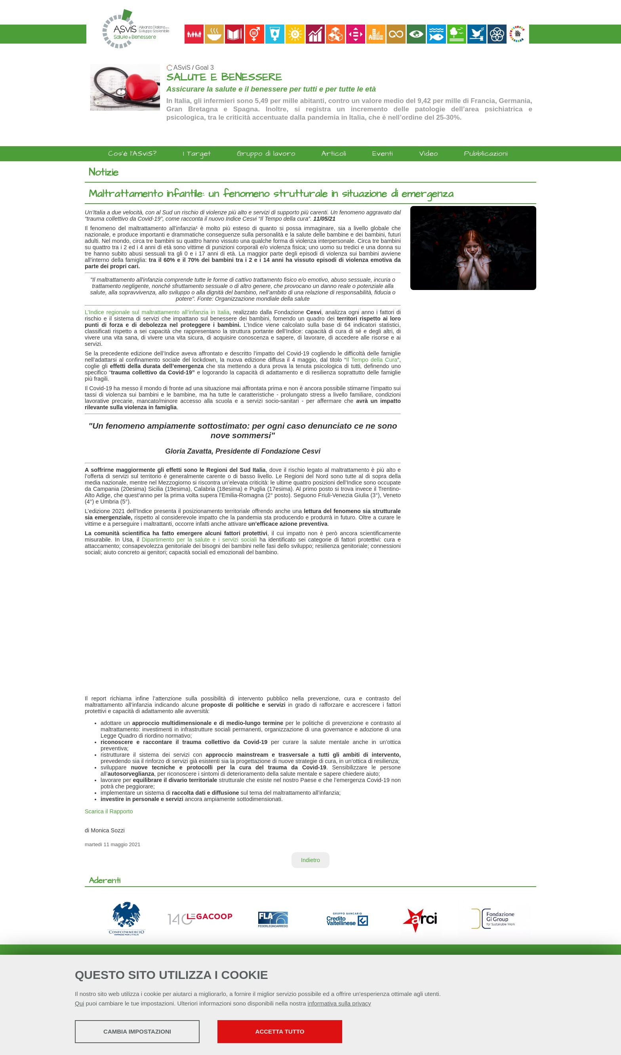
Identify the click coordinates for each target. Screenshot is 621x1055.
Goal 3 (204, 67)
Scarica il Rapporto (109, 811)
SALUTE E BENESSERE (224, 77)
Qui (79, 1003)
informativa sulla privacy (339, 1003)
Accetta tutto (280, 1031)
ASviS (181, 67)
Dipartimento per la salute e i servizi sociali (199, 539)
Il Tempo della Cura (371, 360)
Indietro (310, 860)
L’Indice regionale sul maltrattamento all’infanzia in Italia (157, 312)
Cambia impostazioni (137, 1031)
